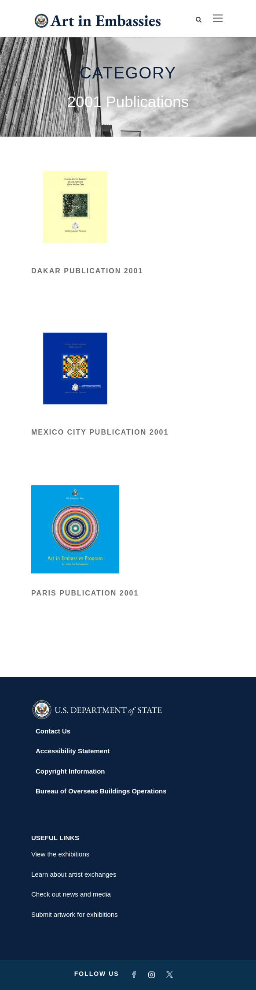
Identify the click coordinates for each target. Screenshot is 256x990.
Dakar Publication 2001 (87, 271)
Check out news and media (71, 894)
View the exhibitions (60, 854)
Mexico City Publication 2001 (99, 432)
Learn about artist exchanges (73, 874)
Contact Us (53, 731)
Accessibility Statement (73, 751)
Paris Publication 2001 (85, 593)
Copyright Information (70, 771)
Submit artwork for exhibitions (74, 914)
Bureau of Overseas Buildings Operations (101, 791)
